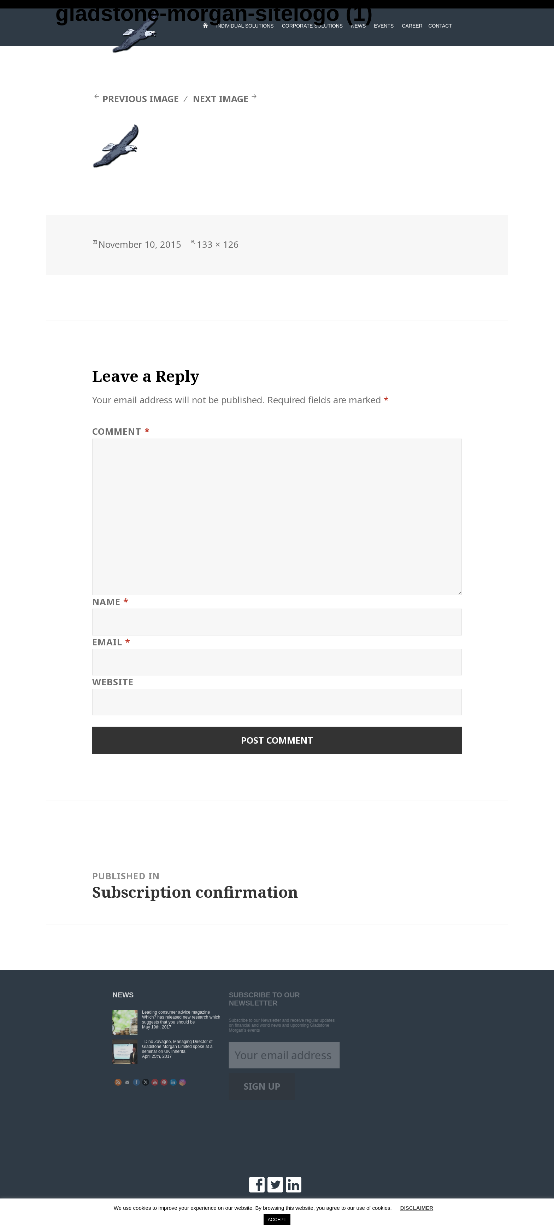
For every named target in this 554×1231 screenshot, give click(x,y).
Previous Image (140, 99)
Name (110, 602)
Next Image (220, 99)
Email (111, 642)
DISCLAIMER (416, 1208)
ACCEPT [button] (277, 1219)
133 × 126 (218, 244)
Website (113, 682)
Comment (120, 431)
